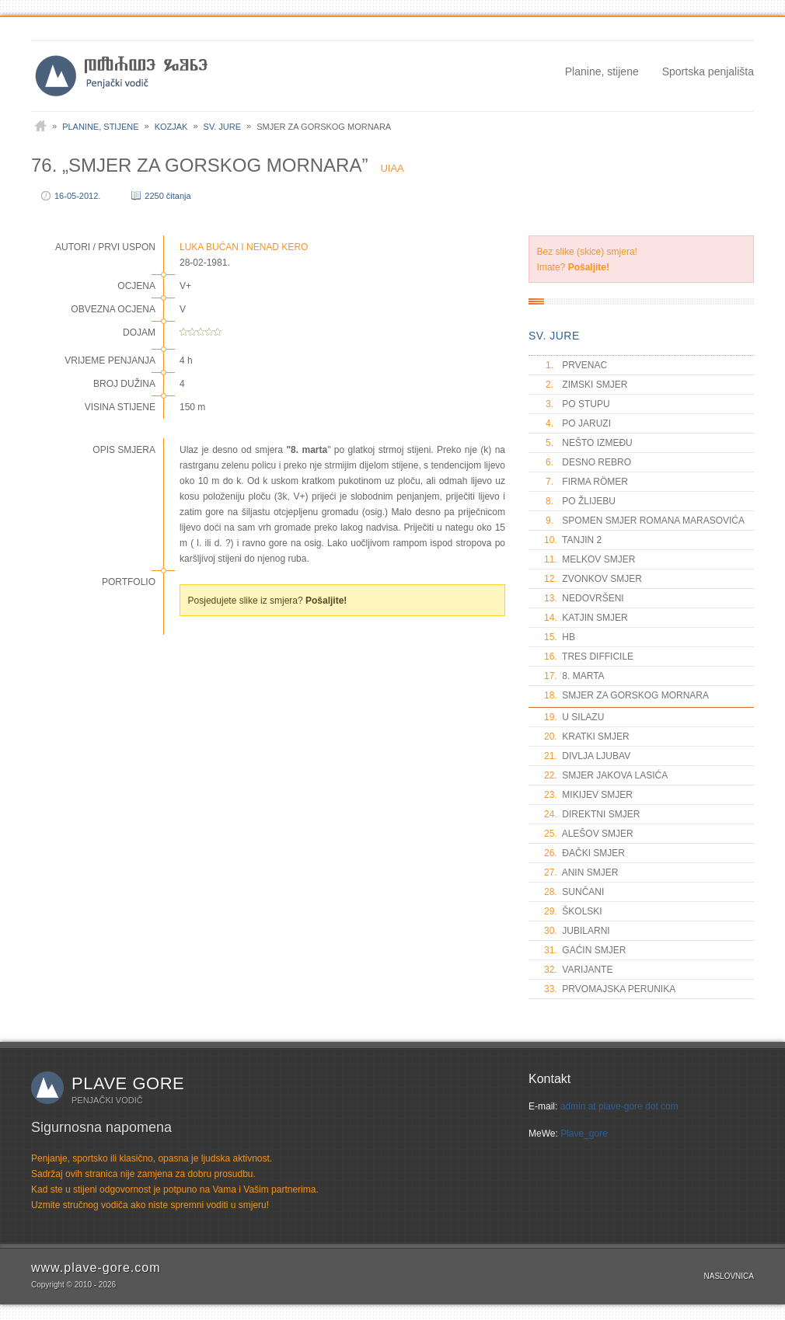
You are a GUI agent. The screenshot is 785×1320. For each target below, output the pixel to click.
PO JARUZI (577, 423)
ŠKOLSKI (573, 911)
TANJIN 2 (573, 540)
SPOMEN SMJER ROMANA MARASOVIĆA (644, 520)
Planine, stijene (602, 71)
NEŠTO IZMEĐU (588, 442)
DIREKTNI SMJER (592, 814)
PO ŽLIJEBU (580, 501)
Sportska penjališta (708, 71)
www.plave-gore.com (96, 1267)
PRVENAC (575, 365)
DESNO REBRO (587, 462)
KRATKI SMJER (587, 736)
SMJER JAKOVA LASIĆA (606, 775)
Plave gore (128, 1083)
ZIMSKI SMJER (585, 384)
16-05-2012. (77, 195)
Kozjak (171, 126)
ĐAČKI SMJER (584, 853)
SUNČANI (574, 891)
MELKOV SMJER (589, 559)
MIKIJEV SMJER (588, 794)
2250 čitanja (167, 195)
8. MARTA (574, 675)
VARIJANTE (578, 969)
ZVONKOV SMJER (593, 578)
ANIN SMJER (581, 872)
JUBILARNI (577, 930)
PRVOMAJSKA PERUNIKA (609, 989)
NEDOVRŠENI (584, 598)
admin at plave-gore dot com (619, 1106)
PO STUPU (577, 404)
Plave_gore (584, 1133)
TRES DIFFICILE (588, 656)
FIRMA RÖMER (586, 481)
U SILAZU (574, 717)
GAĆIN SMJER (585, 950)
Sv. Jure (223, 126)
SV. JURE (554, 335)
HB (559, 637)
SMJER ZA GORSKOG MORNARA (626, 695)
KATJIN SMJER (586, 617)
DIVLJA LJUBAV (587, 756)
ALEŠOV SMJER (588, 833)
